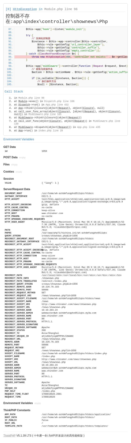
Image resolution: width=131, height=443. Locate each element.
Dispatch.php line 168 (59, 101)
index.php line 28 (51, 130)
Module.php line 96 (60, 9)
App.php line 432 (57, 104)
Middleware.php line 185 (44, 114)
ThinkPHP (9, 435)
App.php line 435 (88, 127)
